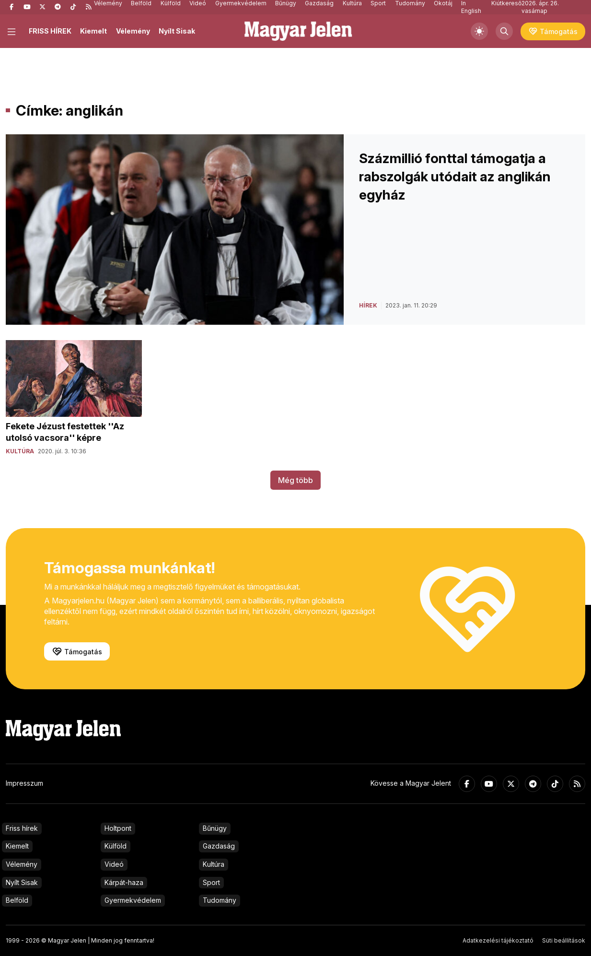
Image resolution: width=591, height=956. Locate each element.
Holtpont (117, 828)
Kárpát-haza (123, 882)
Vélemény (133, 31)
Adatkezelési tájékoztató (498, 940)
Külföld (115, 846)
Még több (295, 480)
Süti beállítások (563, 940)
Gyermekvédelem (132, 900)
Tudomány (219, 900)
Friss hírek (22, 828)
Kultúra (213, 864)
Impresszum (24, 783)
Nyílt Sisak (177, 31)
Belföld (17, 900)
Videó (114, 864)
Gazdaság (219, 846)
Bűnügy (215, 828)
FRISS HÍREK (50, 31)
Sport (211, 882)
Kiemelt (93, 31)
